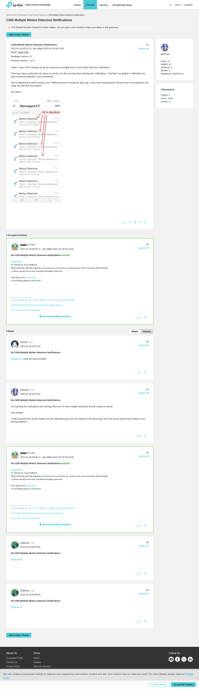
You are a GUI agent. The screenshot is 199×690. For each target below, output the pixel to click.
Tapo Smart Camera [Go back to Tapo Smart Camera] (37, 15)
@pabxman (16, 261)
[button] (77, 4)
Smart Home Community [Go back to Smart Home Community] (16, 15)
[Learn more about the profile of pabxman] (15, 392)
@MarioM (31, 277)
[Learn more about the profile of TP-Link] (15, 246)
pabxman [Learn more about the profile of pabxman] (24, 390)
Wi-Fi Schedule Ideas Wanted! (25, 310)
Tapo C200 (23, 52)
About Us (11, 653)
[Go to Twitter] (183, 659)
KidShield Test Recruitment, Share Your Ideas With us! (37, 305)
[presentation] (15, 247)
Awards (37, 662)
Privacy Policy (13, 666)
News (36, 658)
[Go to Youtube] (171, 659)
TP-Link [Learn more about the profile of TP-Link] (31, 245)
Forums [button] (90, 5)
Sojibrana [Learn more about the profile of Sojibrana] (24, 543)
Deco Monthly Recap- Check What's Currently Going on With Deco (43, 300)
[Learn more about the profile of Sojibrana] (15, 544)
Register (189, 5)
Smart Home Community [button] (37, 4)
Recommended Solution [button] (55, 316)
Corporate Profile (14, 658)
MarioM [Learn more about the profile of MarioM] (24, 342)
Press (37, 653)
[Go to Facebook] (177, 659)
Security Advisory (42, 666)
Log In (178, 5)
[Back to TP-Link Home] (14, 4)
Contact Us (11, 662)
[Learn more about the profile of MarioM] (15, 344)
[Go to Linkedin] (190, 659)
